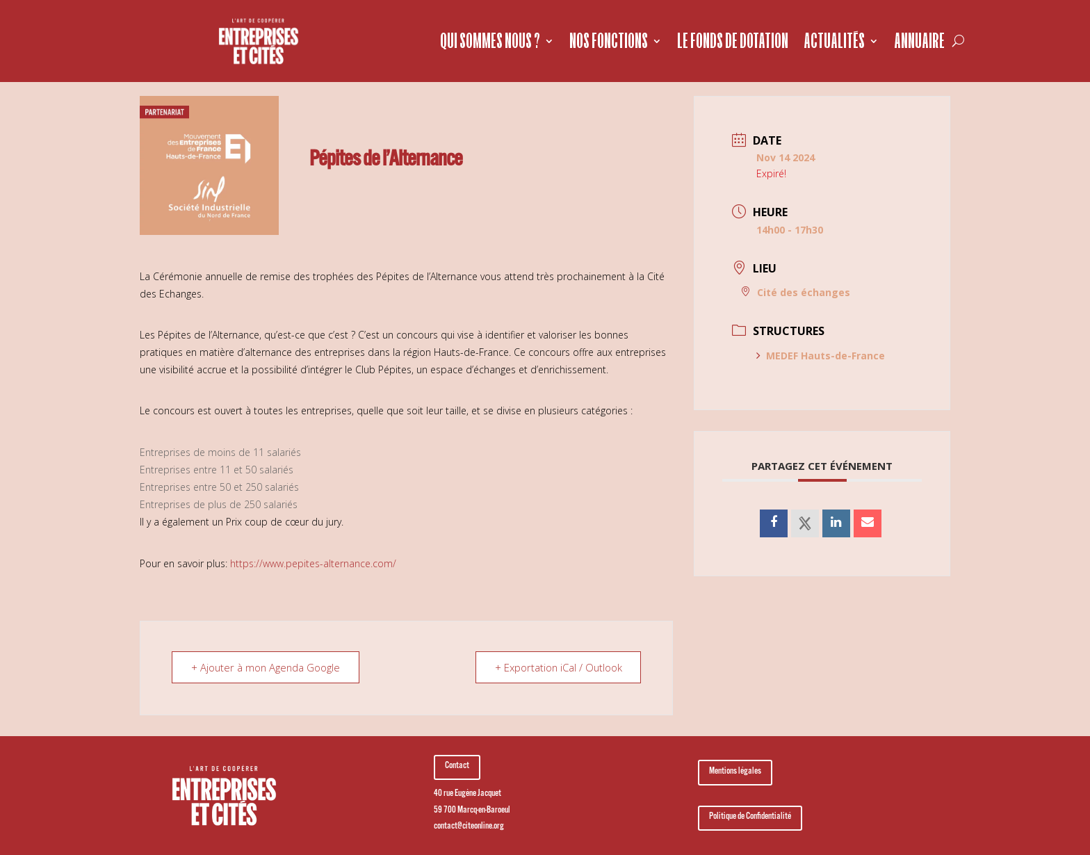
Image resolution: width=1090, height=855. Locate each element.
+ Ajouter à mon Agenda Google (267, 667)
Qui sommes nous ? (490, 40)
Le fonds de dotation (732, 40)
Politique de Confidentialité (750, 817)
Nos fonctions (608, 40)
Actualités (834, 40)
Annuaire (919, 40)
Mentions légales (735, 772)
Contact (457, 767)
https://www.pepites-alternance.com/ (313, 563)
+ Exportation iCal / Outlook (556, 667)
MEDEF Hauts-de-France (820, 355)
